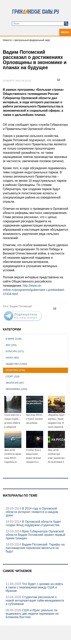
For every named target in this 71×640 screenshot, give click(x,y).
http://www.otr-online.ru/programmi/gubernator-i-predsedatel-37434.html (34, 290)
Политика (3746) (15, 370)
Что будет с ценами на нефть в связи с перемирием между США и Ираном (34, 587)
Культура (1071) (15, 351)
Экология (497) (15, 383)
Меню (65, 32)
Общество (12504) (16, 364)
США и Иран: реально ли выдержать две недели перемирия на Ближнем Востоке (32, 614)
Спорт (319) (13, 376)
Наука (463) (12, 357)
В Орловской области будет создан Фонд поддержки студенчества (33, 523)
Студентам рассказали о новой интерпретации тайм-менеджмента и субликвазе (35, 600)
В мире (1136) (14, 339)
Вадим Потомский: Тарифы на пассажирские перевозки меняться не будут (35, 548)
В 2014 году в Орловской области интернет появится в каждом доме (32, 512)
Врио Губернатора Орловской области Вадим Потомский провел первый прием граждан (35, 535)
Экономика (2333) (16, 389)
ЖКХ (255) (11, 345)
